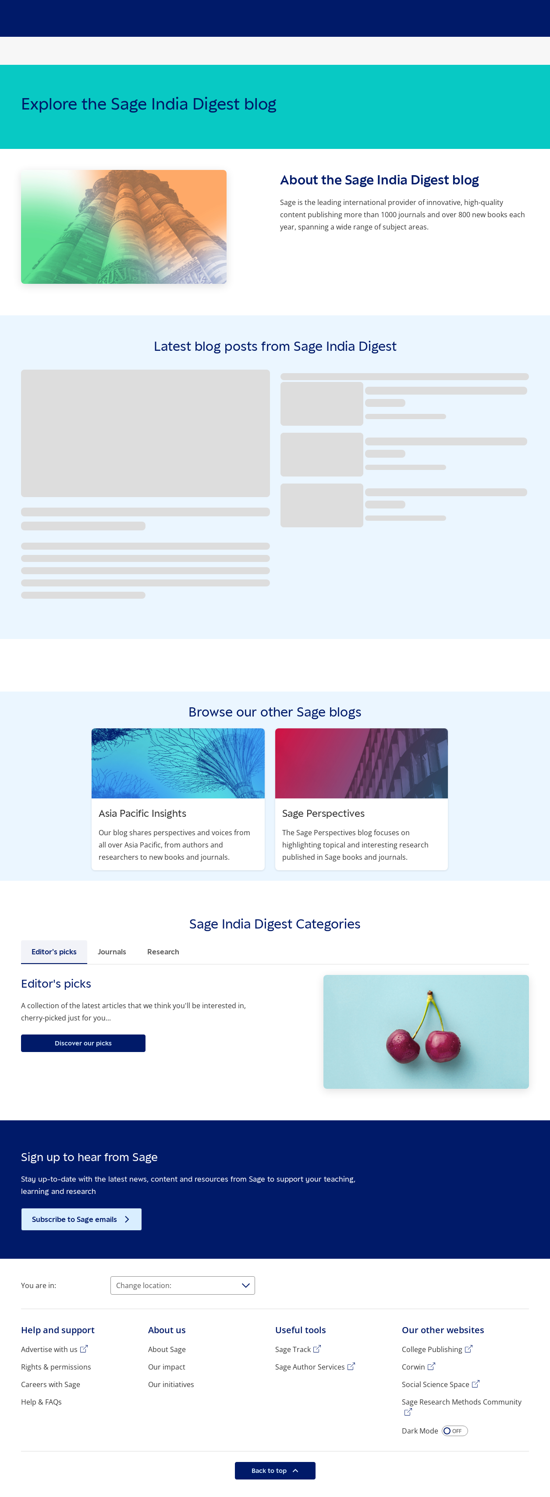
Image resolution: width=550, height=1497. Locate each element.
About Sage (167, 1349)
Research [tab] (163, 951)
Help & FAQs (41, 1402)
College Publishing (432, 1349)
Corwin (413, 1367)
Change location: (143, 1285)
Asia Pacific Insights (142, 813)
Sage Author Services (310, 1367)
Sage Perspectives (323, 813)
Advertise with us (49, 1349)
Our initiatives (171, 1384)
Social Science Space (435, 1384)
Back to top (270, 1470)
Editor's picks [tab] (54, 951)
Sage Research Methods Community (462, 1402)
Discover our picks (83, 1043)
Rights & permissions (56, 1367)
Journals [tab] (112, 951)
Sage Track (293, 1349)
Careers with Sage (50, 1384)
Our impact (166, 1367)
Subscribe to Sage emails (75, 1219)
